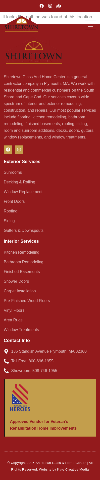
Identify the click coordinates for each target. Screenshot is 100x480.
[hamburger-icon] (90, 25)
